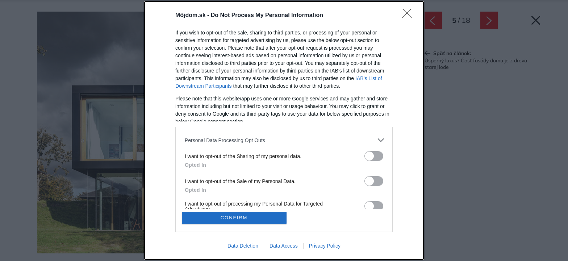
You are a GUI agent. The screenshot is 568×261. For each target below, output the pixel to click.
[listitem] (284, 140)
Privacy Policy (325, 246)
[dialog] (284, 130)
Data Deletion (242, 246)
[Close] (409, 15)
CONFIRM (234, 217)
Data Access (284, 246)
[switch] (373, 156)
